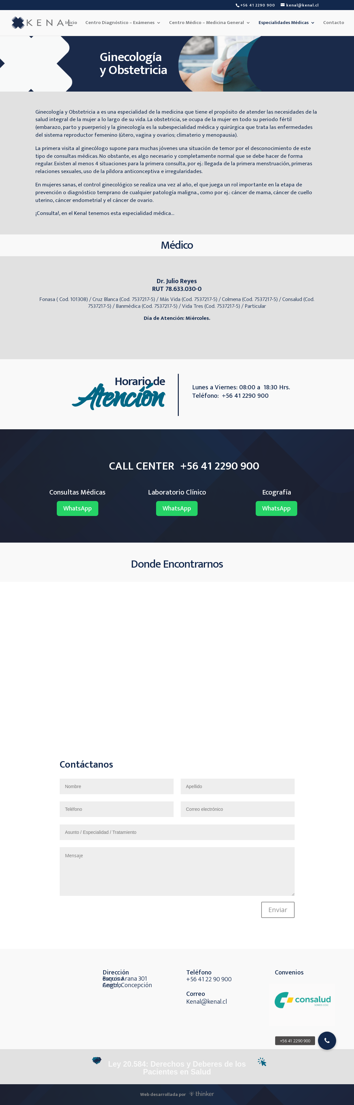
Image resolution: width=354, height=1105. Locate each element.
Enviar (277, 909)
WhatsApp (77, 508)
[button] (327, 1041)
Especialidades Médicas (284, 23)
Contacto (333, 23)
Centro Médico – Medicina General (206, 23)
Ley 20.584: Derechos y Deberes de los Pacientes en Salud (177, 1068)
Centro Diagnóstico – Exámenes (119, 23)
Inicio (71, 23)
